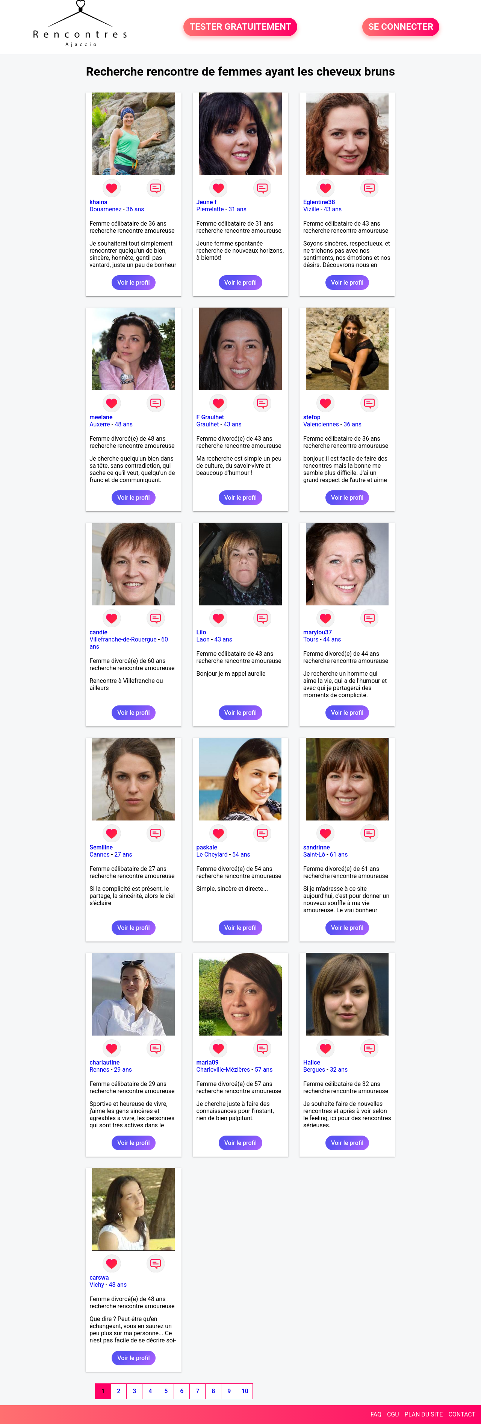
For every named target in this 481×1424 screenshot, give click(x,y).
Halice (311, 1062)
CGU (393, 1414)
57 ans (264, 1069)
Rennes (99, 1069)
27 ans (123, 854)
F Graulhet (210, 417)
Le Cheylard (212, 854)
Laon (203, 639)
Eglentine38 (319, 202)
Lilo (201, 632)
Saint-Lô (314, 854)
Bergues (314, 1069)
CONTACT (461, 1414)
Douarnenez (105, 209)
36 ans (135, 209)
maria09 (208, 1062)
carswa (99, 1277)
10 (245, 1391)
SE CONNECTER (400, 27)
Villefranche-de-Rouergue (122, 639)
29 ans (123, 1069)
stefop (312, 417)
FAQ (376, 1414)
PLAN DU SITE (424, 1414)
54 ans (241, 854)
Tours (310, 639)
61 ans (339, 854)
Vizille (311, 209)
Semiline (101, 847)
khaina (98, 202)
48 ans (124, 424)
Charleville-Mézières (223, 1069)
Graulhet (208, 424)
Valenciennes (321, 424)
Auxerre (99, 424)
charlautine (104, 1062)
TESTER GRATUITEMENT (240, 27)
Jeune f (206, 202)
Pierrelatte (210, 209)
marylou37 (317, 632)
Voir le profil (133, 282)
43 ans (333, 209)
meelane (100, 417)
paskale (207, 847)
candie (98, 632)
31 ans (237, 209)
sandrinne (316, 847)
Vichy (96, 1284)
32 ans (339, 1069)
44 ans (332, 639)
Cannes (99, 854)
